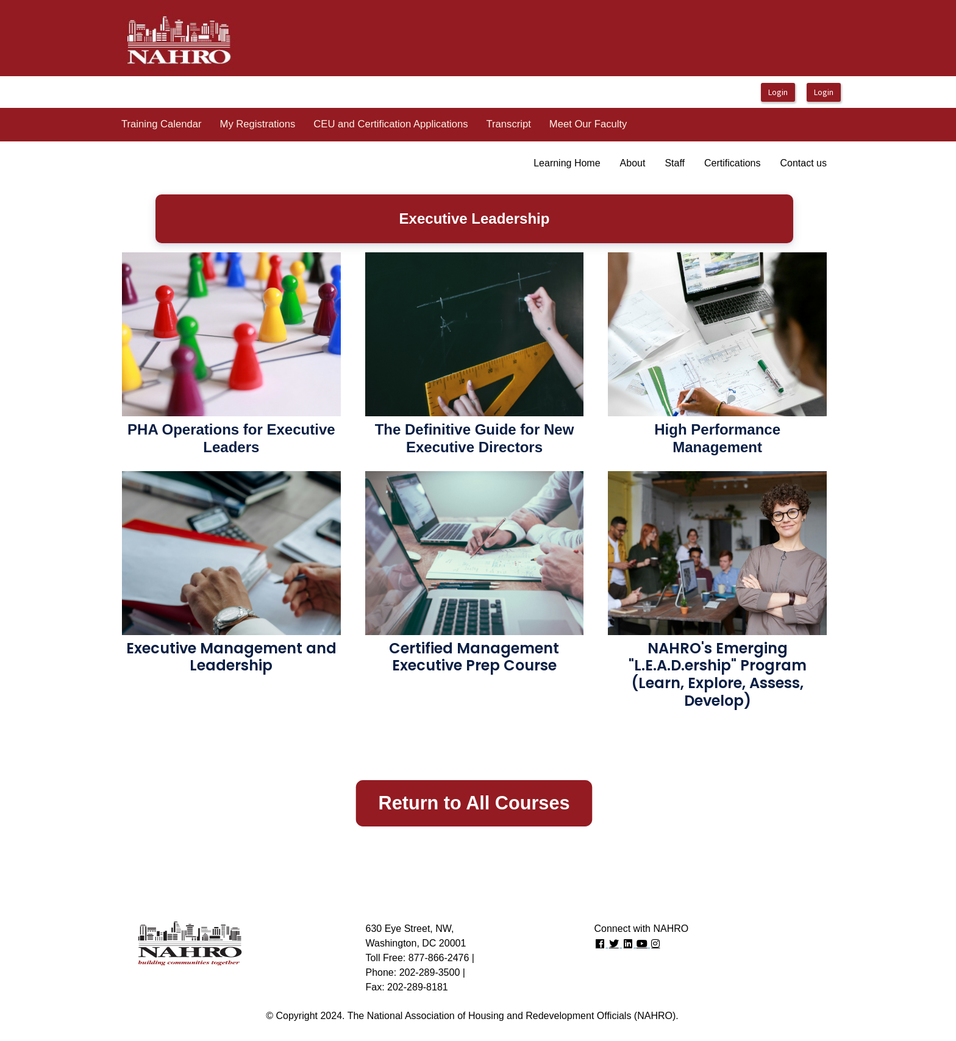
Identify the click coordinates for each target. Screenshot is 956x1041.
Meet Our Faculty (588, 124)
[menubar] (374, 124)
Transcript (509, 124)
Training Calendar (161, 124)
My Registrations (258, 124)
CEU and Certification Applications (390, 124)
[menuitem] (161, 124)
